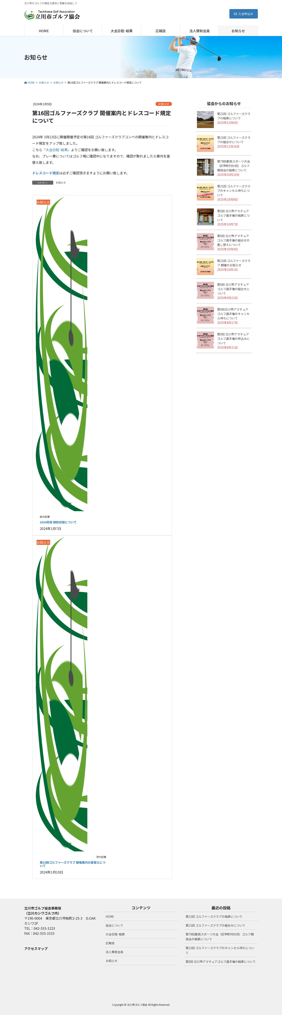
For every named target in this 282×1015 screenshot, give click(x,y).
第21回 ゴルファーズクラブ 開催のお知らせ (233, 263)
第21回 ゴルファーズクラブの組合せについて (233, 139)
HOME (110, 916)
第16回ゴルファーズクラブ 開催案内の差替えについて (72, 864)
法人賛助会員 (114, 952)
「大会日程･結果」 (56, 149)
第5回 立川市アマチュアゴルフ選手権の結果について (233, 215)
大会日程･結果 (115, 934)
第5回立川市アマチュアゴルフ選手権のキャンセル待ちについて (233, 313)
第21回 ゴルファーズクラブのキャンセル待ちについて (233, 190)
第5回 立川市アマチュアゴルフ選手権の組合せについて (233, 288)
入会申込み (243, 14)
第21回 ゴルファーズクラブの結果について (233, 116)
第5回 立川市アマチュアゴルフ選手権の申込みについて (233, 338)
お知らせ (163, 104)
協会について (114, 925)
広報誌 (110, 943)
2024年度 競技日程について (58, 522)
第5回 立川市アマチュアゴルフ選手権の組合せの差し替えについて (233, 240)
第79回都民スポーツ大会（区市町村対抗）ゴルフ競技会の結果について (233, 165)
